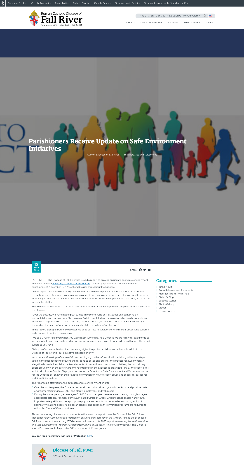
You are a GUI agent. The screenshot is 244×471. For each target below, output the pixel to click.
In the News (165, 286)
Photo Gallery (166, 304)
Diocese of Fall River (17, 3)
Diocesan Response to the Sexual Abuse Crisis (166, 3)
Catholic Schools (102, 3)
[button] (210, 16)
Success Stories (167, 300)
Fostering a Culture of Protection (71, 283)
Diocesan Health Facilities (127, 3)
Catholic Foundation (41, 3)
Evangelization (62, 3)
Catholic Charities (81, 3)
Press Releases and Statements (176, 290)
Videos (162, 307)
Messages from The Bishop (174, 293)
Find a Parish (147, 15)
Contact (160, 15)
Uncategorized (167, 311)
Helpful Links (174, 15)
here (89, 435)
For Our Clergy (191, 15)
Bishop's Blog (166, 297)
